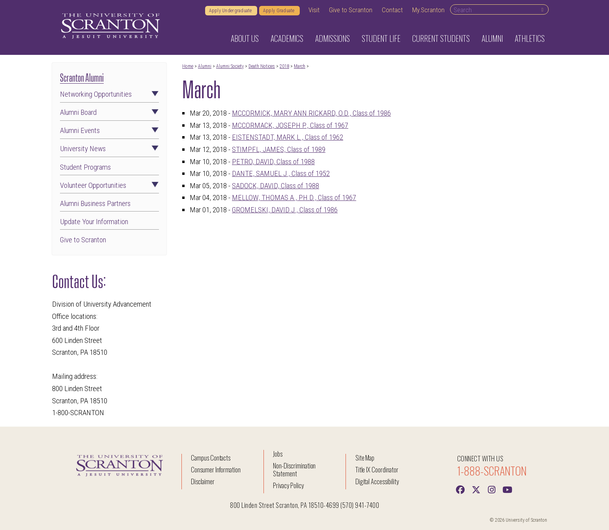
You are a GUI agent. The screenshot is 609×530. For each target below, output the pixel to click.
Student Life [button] (381, 38)
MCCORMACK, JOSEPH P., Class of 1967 (290, 125)
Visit (313, 10)
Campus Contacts (210, 458)
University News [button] (109, 148)
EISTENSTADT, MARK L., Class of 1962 (287, 137)
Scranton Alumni (82, 77)
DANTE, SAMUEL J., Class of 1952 (281, 173)
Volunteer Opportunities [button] (109, 185)
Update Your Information (94, 221)
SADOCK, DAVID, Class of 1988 (275, 185)
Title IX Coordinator (376, 469)
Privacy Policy (288, 485)
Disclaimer (203, 481)
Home (187, 66)
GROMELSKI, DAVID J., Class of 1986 (285, 209)
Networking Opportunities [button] (109, 94)
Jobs (277, 454)
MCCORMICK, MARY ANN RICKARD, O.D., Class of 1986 (311, 113)
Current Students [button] (441, 38)
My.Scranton (428, 10)
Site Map (365, 458)
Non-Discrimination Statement (294, 469)
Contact (392, 10)
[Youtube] (508, 489)
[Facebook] (460, 489)
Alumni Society (230, 66)
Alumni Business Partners (95, 203)
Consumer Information (216, 469)
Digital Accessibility (377, 481)
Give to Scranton (350, 10)
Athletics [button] (530, 38)
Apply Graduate (279, 10)
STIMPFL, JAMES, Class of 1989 (278, 149)
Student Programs (85, 167)
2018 (284, 66)
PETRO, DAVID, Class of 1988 (273, 161)
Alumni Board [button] (109, 112)
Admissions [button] (332, 38)
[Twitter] (476, 489)
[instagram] (492, 489)
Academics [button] (287, 38)
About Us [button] (245, 38)
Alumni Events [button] (109, 130)
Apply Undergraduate (231, 10)
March (299, 66)
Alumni (204, 66)
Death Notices (261, 66)
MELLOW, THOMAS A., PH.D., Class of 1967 (294, 197)
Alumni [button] (492, 38)
